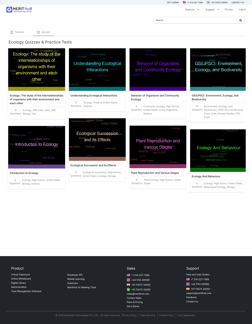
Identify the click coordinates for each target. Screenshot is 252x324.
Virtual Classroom (20, 274)
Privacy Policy (129, 315)
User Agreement (186, 315)
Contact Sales (134, 298)
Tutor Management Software (26, 291)
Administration (18, 287)
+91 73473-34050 (217, 2)
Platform (191, 10)
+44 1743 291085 (138, 280)
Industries (72, 283)
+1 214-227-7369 (193, 2)
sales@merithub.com (138, 293)
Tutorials (17, 32)
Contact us (237, 2)
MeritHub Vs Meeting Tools (81, 287)
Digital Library (18, 282)
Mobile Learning (76, 279)
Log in (242, 9)
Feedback (191, 297)
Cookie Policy (166, 315)
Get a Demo (173, 2)
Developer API (74, 274)
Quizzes (43, 32)
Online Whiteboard (21, 278)
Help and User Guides (198, 274)
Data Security (148, 315)
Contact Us (192, 301)
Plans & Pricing (135, 302)
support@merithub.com (198, 293)
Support (212, 10)
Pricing (229, 9)
